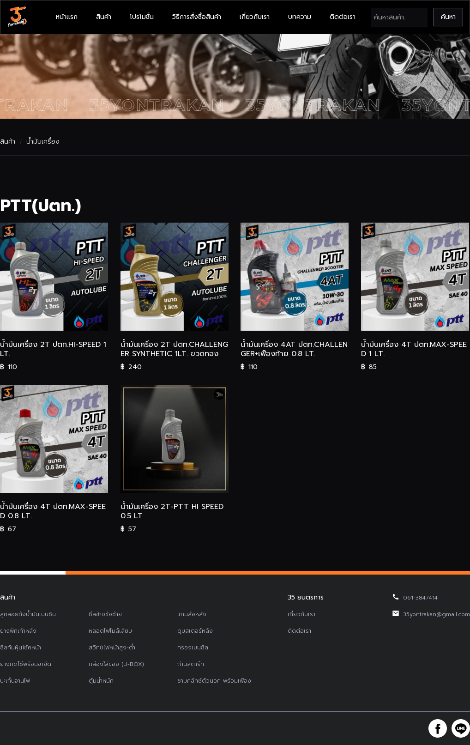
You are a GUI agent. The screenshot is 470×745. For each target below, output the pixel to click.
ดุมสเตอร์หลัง (195, 631)
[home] (17, 17)
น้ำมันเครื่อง (43, 141)
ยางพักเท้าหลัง (18, 631)
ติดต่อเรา (343, 17)
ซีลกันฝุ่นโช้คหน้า (20, 647)
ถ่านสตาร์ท (190, 664)
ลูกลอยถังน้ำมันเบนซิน (28, 614)
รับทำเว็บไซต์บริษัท (304, 728)
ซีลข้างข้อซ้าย (105, 614)
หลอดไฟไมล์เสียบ (110, 631)
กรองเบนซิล (192, 647)
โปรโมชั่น (142, 17)
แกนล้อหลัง (191, 614)
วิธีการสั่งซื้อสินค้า (196, 17)
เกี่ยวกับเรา (255, 17)
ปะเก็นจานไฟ (15, 681)
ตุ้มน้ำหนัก (101, 681)
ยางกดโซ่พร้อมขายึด (25, 664)
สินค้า (103, 17)
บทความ (299, 17)
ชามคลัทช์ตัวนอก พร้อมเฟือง (214, 681)
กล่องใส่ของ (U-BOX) (116, 664)
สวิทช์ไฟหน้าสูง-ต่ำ (112, 647)
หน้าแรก (67, 17)
